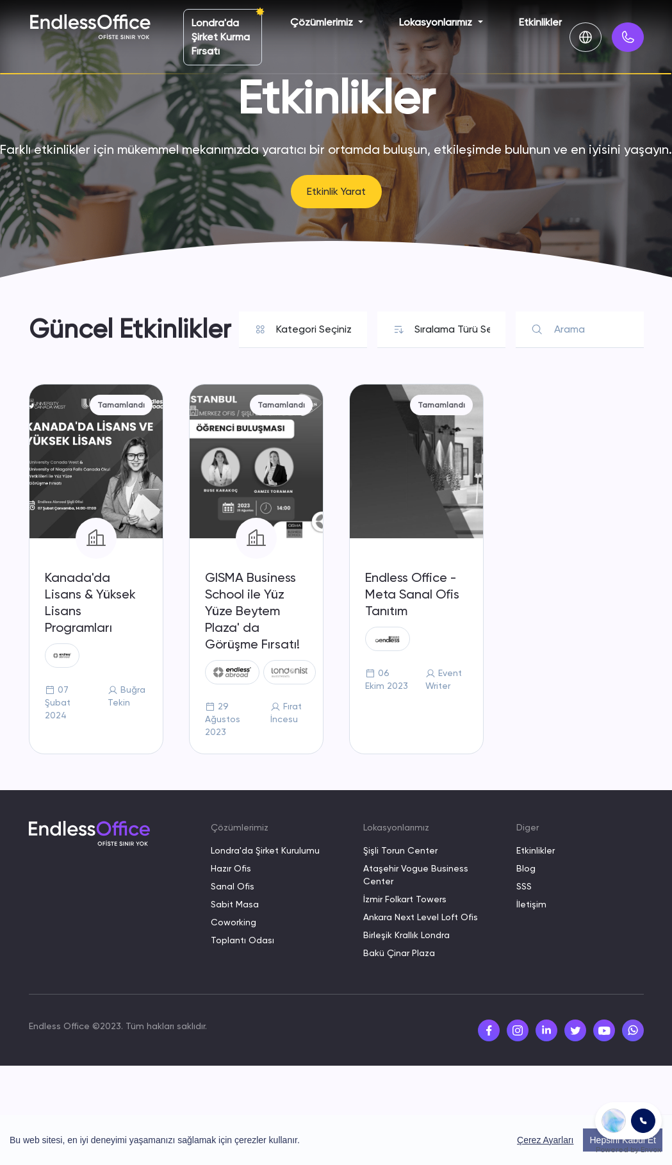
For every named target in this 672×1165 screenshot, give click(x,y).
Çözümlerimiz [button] (323, 22)
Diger (527, 827)
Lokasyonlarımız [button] (437, 22)
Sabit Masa (235, 904)
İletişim (531, 904)
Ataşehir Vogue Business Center (415, 874)
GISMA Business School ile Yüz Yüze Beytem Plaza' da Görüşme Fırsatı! (252, 611)
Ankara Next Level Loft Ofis (420, 917)
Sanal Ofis (232, 886)
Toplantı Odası (242, 940)
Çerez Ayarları (545, 1140)
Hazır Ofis (231, 868)
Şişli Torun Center (400, 850)
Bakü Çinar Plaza (399, 953)
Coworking (233, 922)
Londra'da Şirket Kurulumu (265, 850)
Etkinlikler (540, 22)
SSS (524, 886)
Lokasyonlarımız (396, 827)
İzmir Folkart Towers (405, 899)
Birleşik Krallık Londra (406, 935)
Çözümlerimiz (239, 827)
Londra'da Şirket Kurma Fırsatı (221, 37)
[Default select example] (313, 329)
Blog (526, 868)
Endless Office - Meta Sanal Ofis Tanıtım (412, 594)
